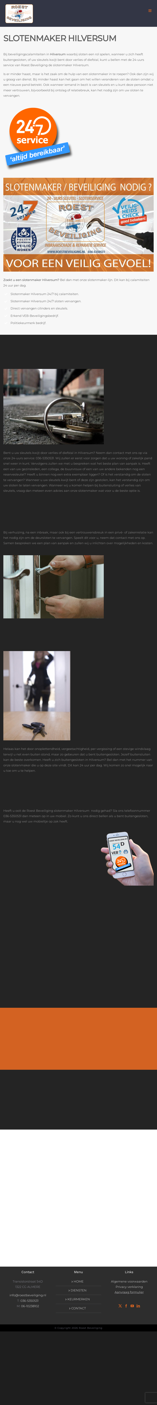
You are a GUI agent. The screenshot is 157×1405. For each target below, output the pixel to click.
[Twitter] (120, 1306)
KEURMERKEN (78, 1299)
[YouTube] (132, 1306)
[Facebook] (126, 1306)
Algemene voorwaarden (129, 1281)
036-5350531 (29, 1301)
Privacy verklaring (129, 1287)
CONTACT (78, 1308)
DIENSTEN (79, 1290)
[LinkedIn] (138, 1306)
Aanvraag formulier (129, 1292)
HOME (79, 1281)
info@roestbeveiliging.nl (28, 1295)
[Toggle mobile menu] (150, 10)
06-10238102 (30, 1306)
